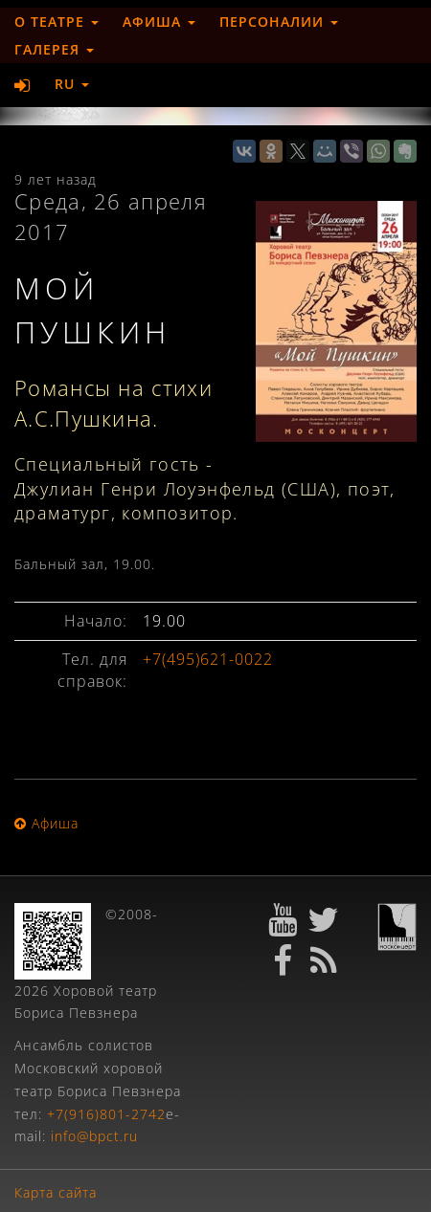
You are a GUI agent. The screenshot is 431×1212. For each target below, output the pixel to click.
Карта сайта (55, 1192)
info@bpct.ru (94, 1136)
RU (72, 84)
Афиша (159, 21)
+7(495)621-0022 (208, 659)
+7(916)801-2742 (106, 1114)
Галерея (54, 49)
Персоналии (278, 21)
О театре (56, 21)
